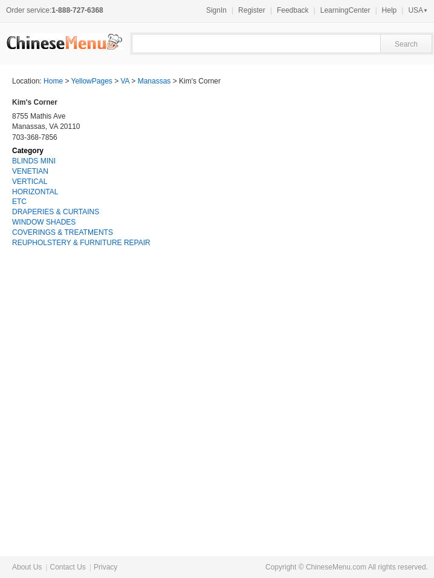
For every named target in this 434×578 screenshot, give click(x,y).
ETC (19, 201)
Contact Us (67, 567)
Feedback (293, 10)
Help (389, 10)
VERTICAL (29, 181)
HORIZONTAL (35, 192)
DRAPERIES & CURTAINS (55, 212)
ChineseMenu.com (336, 567)
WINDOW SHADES (44, 222)
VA (125, 81)
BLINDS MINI (34, 161)
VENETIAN (30, 171)
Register (251, 10)
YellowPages (91, 81)
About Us (27, 567)
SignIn (216, 10)
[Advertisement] (331, 347)
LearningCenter (345, 10)
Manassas (154, 81)
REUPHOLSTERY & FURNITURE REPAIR (81, 242)
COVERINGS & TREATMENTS (62, 232)
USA (418, 10)
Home (53, 81)
